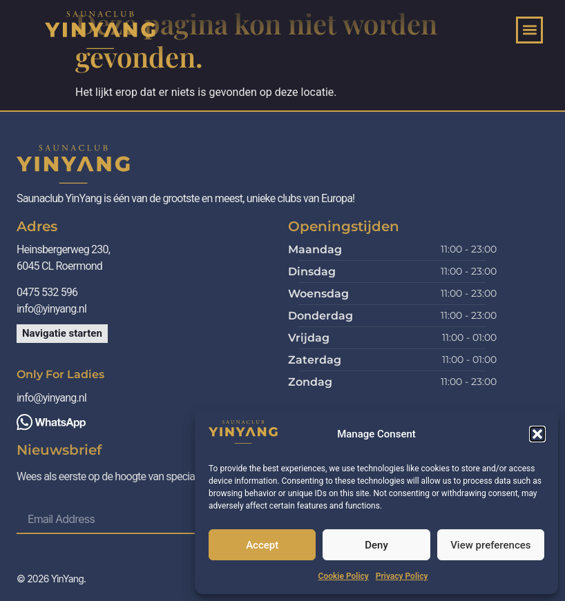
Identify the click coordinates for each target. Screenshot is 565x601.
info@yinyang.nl (51, 308)
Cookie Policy (343, 576)
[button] (537, 434)
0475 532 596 (48, 292)
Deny (376, 545)
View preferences (490, 545)
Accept (262, 545)
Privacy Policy (402, 576)
